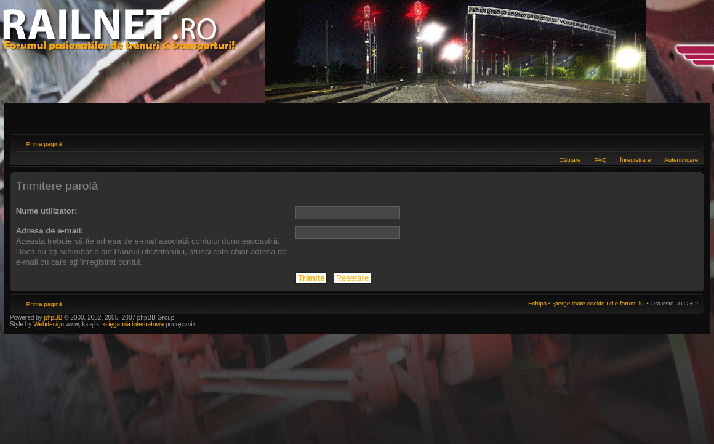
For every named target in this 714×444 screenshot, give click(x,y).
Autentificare (681, 159)
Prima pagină (44, 143)
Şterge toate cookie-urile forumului (598, 303)
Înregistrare (635, 159)
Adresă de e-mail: (50, 230)
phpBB (53, 317)
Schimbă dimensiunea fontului (689, 142)
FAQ (601, 159)
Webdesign (49, 324)
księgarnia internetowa (133, 324)
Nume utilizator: (47, 211)
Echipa (537, 303)
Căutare (569, 159)
